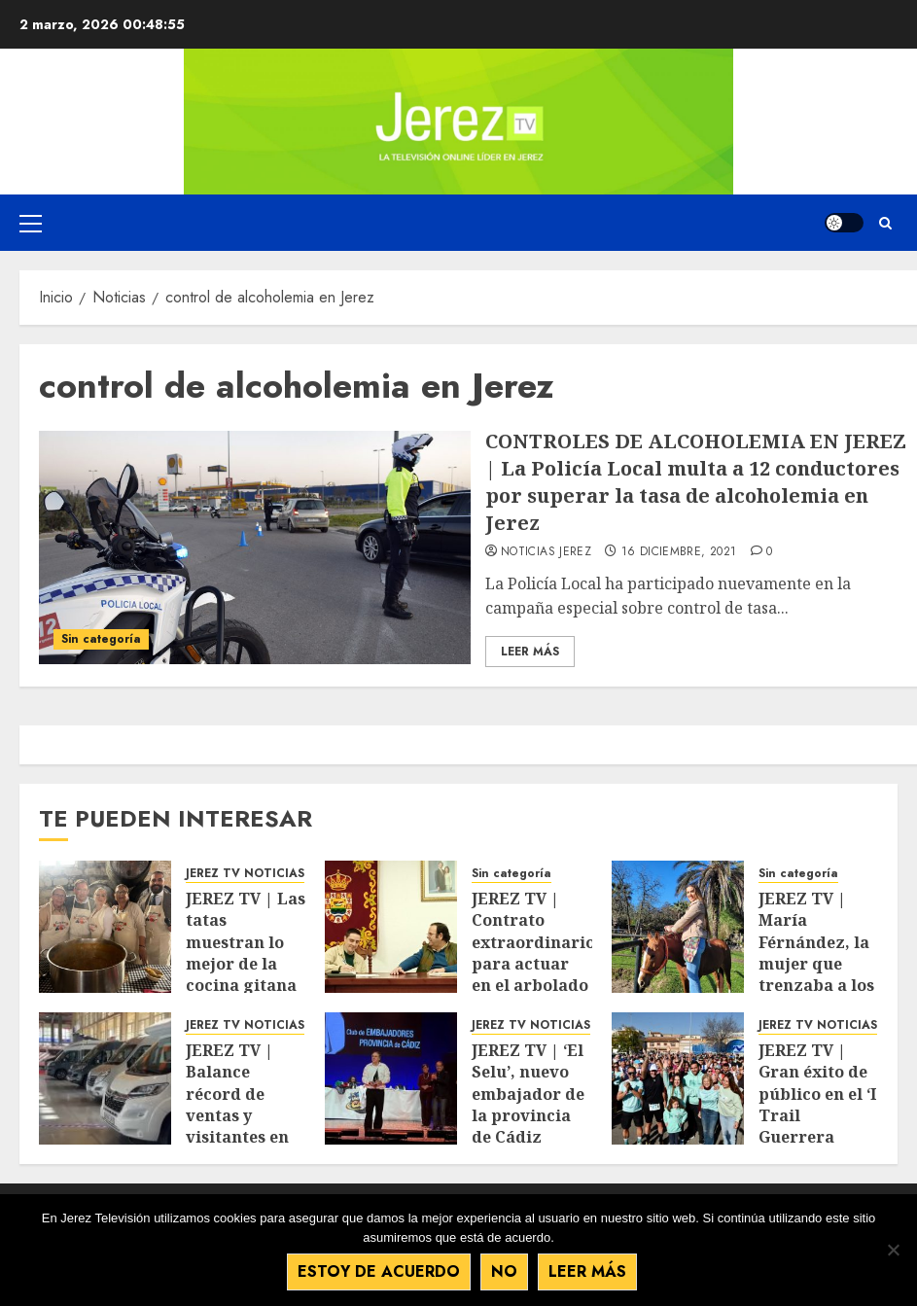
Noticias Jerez (546, 552)
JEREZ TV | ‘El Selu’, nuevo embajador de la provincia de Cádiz (528, 1094)
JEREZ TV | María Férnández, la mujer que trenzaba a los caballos (816, 953)
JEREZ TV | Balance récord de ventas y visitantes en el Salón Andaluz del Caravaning (237, 1127)
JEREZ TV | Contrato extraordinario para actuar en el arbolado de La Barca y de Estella (533, 964)
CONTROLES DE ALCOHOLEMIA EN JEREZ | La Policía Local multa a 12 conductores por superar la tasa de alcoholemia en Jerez (695, 482)
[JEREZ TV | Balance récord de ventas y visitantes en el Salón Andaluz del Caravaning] (105, 1078)
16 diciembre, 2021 (678, 552)
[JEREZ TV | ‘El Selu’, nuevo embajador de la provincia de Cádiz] (391, 1078)
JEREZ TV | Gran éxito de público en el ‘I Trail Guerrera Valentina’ (817, 1105)
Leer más (589, 1272)
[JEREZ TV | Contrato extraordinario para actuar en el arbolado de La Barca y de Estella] (391, 927)
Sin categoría (101, 639)
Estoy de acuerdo (381, 1272)
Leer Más (530, 651)
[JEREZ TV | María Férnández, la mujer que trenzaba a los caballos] (678, 927)
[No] (892, 1250)
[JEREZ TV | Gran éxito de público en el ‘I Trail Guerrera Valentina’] (678, 1078)
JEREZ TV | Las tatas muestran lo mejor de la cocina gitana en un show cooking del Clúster (245, 975)
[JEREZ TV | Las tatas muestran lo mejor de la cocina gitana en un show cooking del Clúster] (105, 927)
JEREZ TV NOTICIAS (245, 873)
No (506, 1272)
